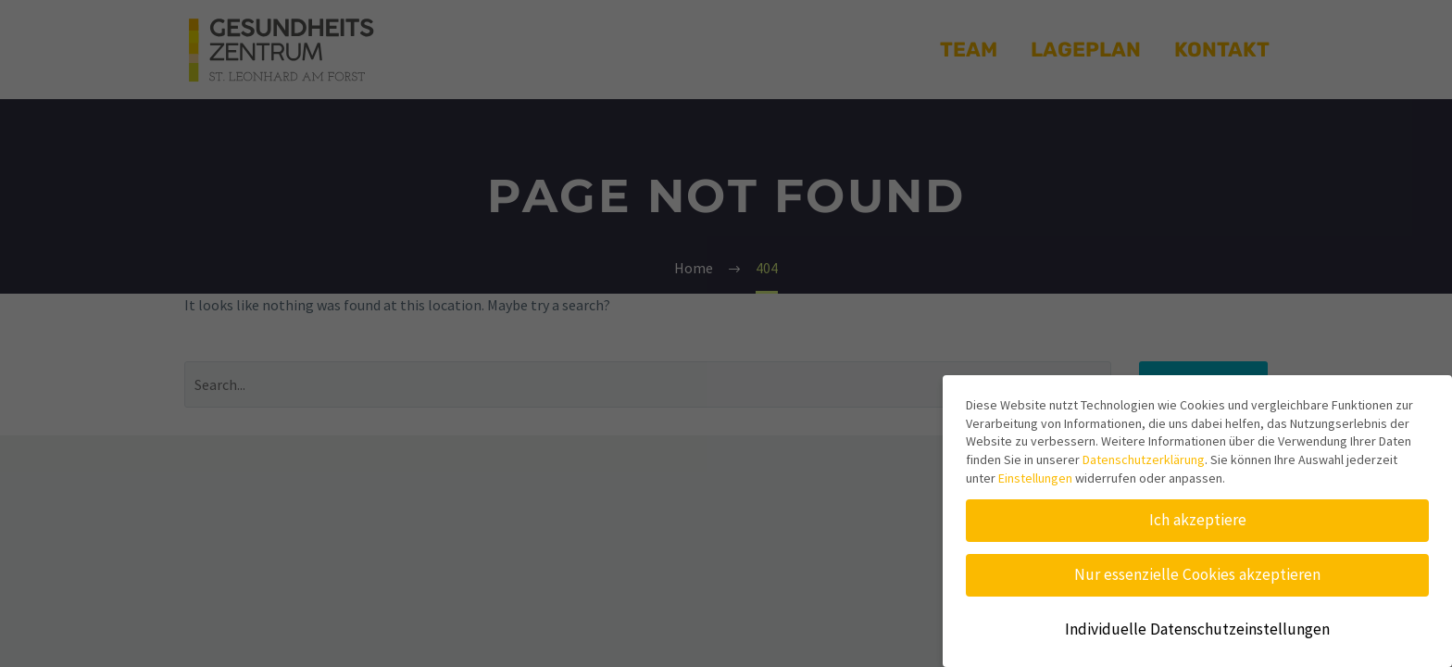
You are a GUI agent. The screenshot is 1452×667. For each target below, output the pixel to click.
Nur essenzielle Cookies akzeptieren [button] (1197, 574)
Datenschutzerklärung (1144, 459)
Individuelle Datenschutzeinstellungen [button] (1197, 629)
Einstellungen (1035, 478)
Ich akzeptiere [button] (1197, 520)
